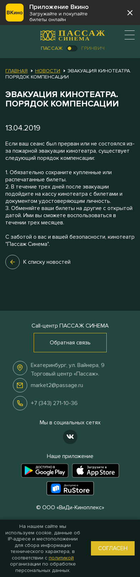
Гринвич (93, 48)
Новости (47, 71)
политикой (61, 558)
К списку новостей (38, 262)
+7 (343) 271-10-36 (54, 403)
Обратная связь (70, 342)
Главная (16, 71)
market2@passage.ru (57, 385)
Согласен (112, 548)
